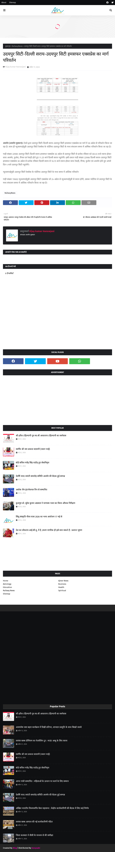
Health (61, 587)
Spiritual (62, 590)
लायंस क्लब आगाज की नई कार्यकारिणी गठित (34, 821)
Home (5, 581)
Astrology (7, 584)
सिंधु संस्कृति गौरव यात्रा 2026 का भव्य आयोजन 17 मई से (39, 516)
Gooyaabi (36, 848)
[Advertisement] (57, 399)
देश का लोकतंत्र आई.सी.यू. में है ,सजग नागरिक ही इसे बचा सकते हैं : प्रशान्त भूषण (49, 530)
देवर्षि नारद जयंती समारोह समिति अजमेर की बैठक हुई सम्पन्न (40, 476)
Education (7, 587)
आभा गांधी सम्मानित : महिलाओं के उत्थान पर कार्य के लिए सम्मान (42, 781)
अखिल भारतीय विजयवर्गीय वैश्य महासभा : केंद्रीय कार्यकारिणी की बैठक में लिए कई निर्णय (52, 808)
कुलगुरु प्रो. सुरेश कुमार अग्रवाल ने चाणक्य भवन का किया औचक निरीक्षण (45, 503)
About (3, 2)
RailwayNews (17, 46)
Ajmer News (63, 581)
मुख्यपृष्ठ (7, 46)
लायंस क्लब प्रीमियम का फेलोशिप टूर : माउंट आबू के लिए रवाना (41, 740)
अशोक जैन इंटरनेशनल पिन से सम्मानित (31, 489)
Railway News (9, 590)
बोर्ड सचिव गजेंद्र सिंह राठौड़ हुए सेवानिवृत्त (32, 462)
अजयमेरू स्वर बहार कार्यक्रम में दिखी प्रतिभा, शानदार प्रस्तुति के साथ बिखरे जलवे (49, 727)
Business (62, 584)
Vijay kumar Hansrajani (15, 67)
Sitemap (12, 2)
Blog (15, 848)
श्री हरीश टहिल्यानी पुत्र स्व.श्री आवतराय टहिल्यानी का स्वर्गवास (41, 435)
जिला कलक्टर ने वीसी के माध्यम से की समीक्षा (34, 835)
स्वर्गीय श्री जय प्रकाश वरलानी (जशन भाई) (33, 449)
